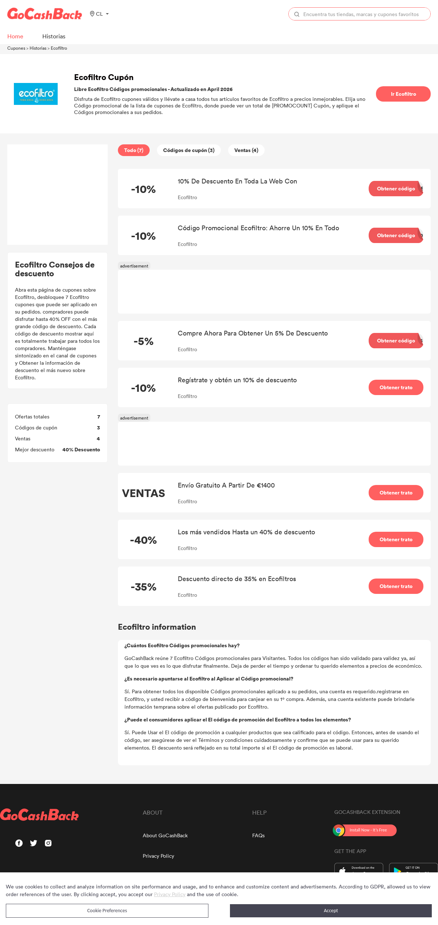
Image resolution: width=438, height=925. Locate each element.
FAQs (258, 835)
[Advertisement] (57, 194)
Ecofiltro (59, 48)
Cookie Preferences (107, 910)
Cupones (16, 48)
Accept (331, 910)
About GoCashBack (165, 835)
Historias (38, 48)
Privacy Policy (158, 855)
